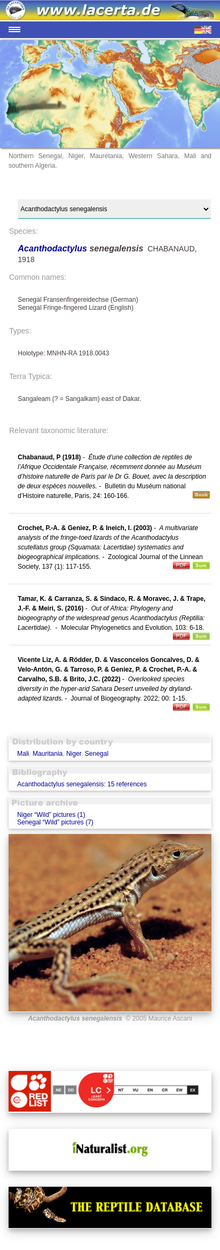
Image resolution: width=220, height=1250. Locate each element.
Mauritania (48, 753)
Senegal (96, 753)
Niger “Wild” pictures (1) (51, 815)
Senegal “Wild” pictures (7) (55, 822)
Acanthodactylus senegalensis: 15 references (81, 784)
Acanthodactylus (53, 248)
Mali (23, 753)
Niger (73, 753)
